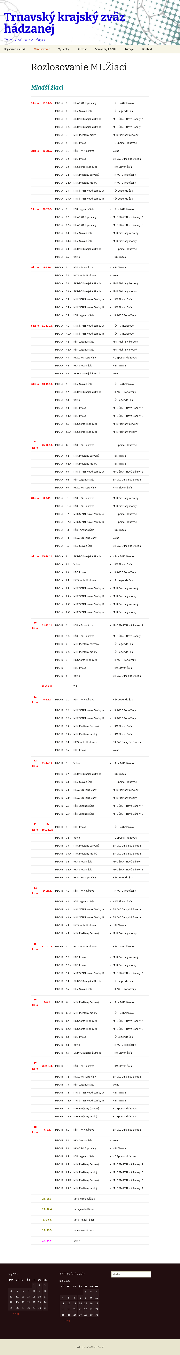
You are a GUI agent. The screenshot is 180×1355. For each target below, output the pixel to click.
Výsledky (63, 49)
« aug (16, 1313)
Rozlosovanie (42, 49)
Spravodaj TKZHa (105, 49)
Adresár (82, 49)
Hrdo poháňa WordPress (90, 1347)
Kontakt (147, 49)
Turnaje (129, 49)
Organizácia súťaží (15, 49)
